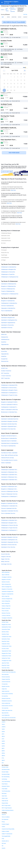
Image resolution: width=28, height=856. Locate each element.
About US (4, 814)
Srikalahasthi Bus (5, 339)
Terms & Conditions (6, 817)
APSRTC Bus (4, 368)
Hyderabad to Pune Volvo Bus (8, 547)
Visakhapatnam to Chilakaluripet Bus (9, 293)
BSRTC (3, 750)
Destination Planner (6, 786)
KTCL (3, 758)
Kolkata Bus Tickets (6, 643)
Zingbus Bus (4, 688)
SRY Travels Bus (5, 373)
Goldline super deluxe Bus (7, 710)
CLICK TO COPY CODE (7, 171)
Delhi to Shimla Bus (6, 603)
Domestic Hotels (5, 767)
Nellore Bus (4, 334)
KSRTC (3, 746)
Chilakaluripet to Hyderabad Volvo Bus (10, 520)
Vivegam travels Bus (6, 679)
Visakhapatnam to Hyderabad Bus (9, 303)
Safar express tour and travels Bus (9, 717)
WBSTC (3, 755)
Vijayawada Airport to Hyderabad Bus (10, 440)
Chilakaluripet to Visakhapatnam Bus (9, 276)
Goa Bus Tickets (5, 622)
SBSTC (3, 736)
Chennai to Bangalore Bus (7, 598)
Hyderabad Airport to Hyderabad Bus (9, 443)
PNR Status (4, 793)
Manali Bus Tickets (5, 641)
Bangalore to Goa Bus (6, 579)
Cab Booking (4, 779)
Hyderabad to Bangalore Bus (8, 317)
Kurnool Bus (4, 351)
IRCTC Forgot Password (7, 807)
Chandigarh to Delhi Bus (6, 577)
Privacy (3, 821)
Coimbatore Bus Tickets (6, 636)
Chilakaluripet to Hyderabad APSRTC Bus (11, 385)
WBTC (3, 748)
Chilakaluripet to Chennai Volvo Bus (9, 525)
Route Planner (5, 783)
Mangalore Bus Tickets (6, 653)
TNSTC (3, 724)
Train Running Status (6, 791)
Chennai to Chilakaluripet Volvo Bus (9, 491)
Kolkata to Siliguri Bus (6, 605)
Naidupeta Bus (4, 337)
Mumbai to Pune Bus (6, 613)
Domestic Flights (5, 771)
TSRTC (3, 729)
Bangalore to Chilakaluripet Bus (8, 286)
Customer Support (5, 824)
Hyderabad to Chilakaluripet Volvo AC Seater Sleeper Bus (14, 472)
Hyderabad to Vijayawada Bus (8, 322)
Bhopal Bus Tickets (5, 665)
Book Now (13, 190)
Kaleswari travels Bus (6, 698)
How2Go (3, 848)
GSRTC (3, 741)
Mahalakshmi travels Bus (7, 700)
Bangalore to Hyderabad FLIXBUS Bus (10, 402)
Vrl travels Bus (5, 684)
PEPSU (3, 753)
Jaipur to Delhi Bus (5, 574)
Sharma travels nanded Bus (7, 693)
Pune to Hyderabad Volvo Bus (8, 513)
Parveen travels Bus (6, 676)
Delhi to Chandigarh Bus (6, 586)
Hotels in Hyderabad (6, 462)
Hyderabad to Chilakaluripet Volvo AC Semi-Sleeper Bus (14, 477)
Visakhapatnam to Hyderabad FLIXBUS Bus (11, 407)
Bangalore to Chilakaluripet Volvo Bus (10, 489)
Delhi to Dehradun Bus (6, 584)
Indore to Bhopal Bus (6, 601)
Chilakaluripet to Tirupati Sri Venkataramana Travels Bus (14, 395)
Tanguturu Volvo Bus (6, 556)
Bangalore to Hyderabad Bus (8, 300)
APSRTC (3, 722)
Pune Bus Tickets (5, 648)
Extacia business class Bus (7, 705)
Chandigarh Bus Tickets (6, 660)
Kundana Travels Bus (6, 370)
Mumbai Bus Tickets (6, 639)
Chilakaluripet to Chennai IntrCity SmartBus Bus (12, 387)
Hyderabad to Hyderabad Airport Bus (9, 419)
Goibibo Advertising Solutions (7, 810)
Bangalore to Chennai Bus (7, 589)
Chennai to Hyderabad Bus (7, 305)
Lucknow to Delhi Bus (6, 615)
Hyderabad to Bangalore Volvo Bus (9, 537)
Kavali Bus (3, 342)
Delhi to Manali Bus (5, 572)
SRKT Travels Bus (5, 378)
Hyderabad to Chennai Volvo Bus (9, 544)
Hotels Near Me (5, 800)
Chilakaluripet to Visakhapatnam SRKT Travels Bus (13, 392)
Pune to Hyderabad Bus (6, 310)
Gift (2, 845)
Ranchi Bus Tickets (5, 667)
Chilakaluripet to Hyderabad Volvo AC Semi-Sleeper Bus (14, 474)
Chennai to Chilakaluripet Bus (8, 288)
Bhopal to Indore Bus (6, 608)
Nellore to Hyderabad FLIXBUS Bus (9, 409)
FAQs (3, 838)
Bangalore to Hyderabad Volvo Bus (9, 503)
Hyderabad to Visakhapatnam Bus (9, 320)
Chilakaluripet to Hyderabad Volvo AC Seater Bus (12, 479)
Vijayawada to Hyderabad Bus (8, 308)
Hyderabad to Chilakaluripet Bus (8, 283)
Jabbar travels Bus (5, 691)
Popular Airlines (5, 803)
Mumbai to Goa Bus (6, 581)
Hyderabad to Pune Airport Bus (8, 429)
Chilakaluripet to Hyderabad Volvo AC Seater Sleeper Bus (14, 469)
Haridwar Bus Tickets (6, 658)
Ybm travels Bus (5, 708)
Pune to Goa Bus (5, 610)
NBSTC (3, 760)
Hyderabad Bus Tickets (6, 627)
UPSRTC (3, 726)
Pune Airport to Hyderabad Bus (8, 445)
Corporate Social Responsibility (8, 829)
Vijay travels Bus (5, 712)
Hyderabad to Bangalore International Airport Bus (12, 421)
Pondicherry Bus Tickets (6, 646)
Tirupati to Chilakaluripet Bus (7, 291)
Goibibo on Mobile (5, 831)
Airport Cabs (4, 795)
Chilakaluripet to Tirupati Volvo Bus (9, 527)
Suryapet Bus (4, 358)
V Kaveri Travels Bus (6, 375)
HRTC (3, 734)
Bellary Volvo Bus (5, 561)
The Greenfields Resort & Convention (10, 460)
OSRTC (3, 731)
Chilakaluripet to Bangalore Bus (8, 269)
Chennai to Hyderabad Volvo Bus (9, 508)
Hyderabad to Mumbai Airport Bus (9, 424)
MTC (3, 762)
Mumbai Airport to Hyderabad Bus (9, 438)
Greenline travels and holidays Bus (9, 672)
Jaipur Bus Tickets (5, 663)
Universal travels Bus (6, 681)
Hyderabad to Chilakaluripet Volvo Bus (10, 486)
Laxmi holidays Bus (5, 715)
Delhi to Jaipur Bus (5, 596)
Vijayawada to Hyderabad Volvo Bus (9, 510)
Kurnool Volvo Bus (5, 554)
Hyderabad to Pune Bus (6, 327)
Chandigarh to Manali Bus (7, 617)
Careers (3, 826)
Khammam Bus (4, 361)
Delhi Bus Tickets (5, 631)
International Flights (6, 774)
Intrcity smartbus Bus (6, 703)
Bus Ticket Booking (5, 776)
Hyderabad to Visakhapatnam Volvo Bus (10, 539)
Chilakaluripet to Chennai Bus (8, 272)
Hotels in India (4, 798)
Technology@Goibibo (6, 836)
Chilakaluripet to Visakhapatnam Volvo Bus (11, 530)
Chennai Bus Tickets (6, 629)
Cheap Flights (4, 788)
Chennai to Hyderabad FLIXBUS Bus (9, 404)
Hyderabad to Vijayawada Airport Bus (10, 426)
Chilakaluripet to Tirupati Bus (7, 274)
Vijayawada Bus (5, 344)
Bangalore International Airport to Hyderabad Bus (12, 435)
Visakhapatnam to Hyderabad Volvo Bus (10, 505)
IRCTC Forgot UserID (6, 805)
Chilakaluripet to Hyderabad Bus (8, 267)
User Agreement (5, 819)
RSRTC (3, 743)
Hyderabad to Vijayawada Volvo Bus (9, 542)
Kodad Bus (3, 356)
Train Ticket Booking (6, 781)
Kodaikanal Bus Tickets (6, 655)
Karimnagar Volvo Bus (6, 564)
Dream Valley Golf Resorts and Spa (9, 455)
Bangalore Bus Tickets (6, 624)
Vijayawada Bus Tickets (6, 651)
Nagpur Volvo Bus (5, 559)
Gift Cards (4, 843)
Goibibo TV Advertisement (7, 833)
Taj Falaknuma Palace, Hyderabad (9, 452)
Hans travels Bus (5, 674)
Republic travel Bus (5, 686)
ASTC (3, 738)
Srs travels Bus (5, 696)
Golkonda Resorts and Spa (7, 457)
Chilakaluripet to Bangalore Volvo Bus (10, 522)
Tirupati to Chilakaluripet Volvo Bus (9, 494)
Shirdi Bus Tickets (5, 634)
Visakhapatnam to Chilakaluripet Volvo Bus (11, 496)
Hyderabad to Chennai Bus (7, 325)
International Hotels (5, 769)
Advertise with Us (5, 841)
